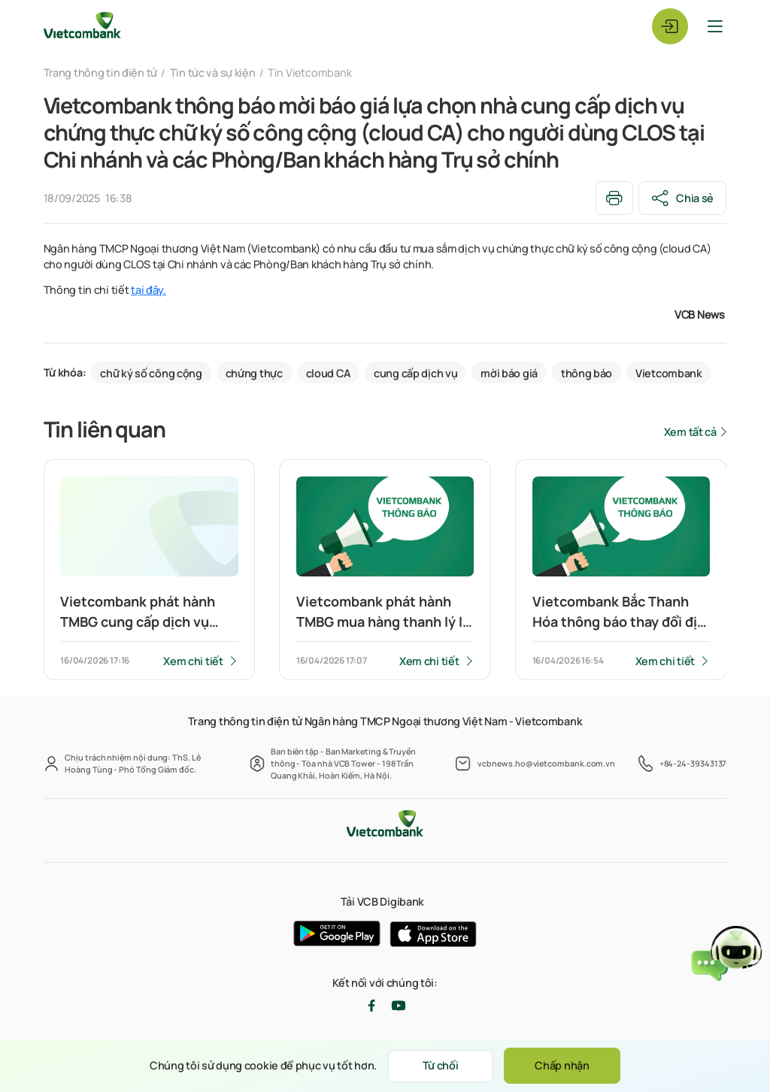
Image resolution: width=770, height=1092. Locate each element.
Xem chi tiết (193, 661)
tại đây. (148, 290)
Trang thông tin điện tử (100, 72)
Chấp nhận (562, 1065)
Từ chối (441, 1065)
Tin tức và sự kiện (213, 72)
